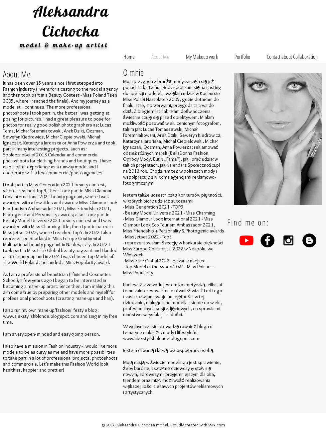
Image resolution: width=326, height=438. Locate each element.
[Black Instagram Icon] (288, 240)
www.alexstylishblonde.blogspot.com (41, 316)
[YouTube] (246, 240)
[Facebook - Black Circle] (267, 240)
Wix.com (216, 424)
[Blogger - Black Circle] (309, 240)
